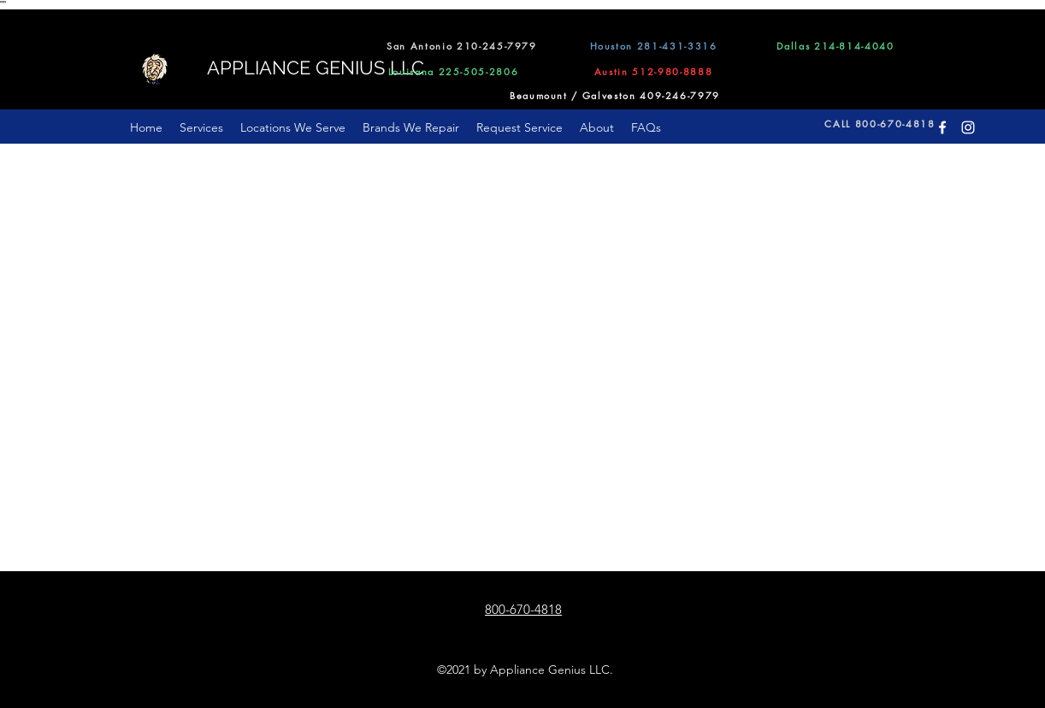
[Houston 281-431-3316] (653, 45)
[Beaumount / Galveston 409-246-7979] (615, 95)
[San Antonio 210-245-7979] (462, 45)
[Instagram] (968, 127)
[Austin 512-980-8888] (653, 71)
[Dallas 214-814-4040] (835, 45)
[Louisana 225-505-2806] (453, 71)
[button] (293, 127)
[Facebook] (942, 127)
